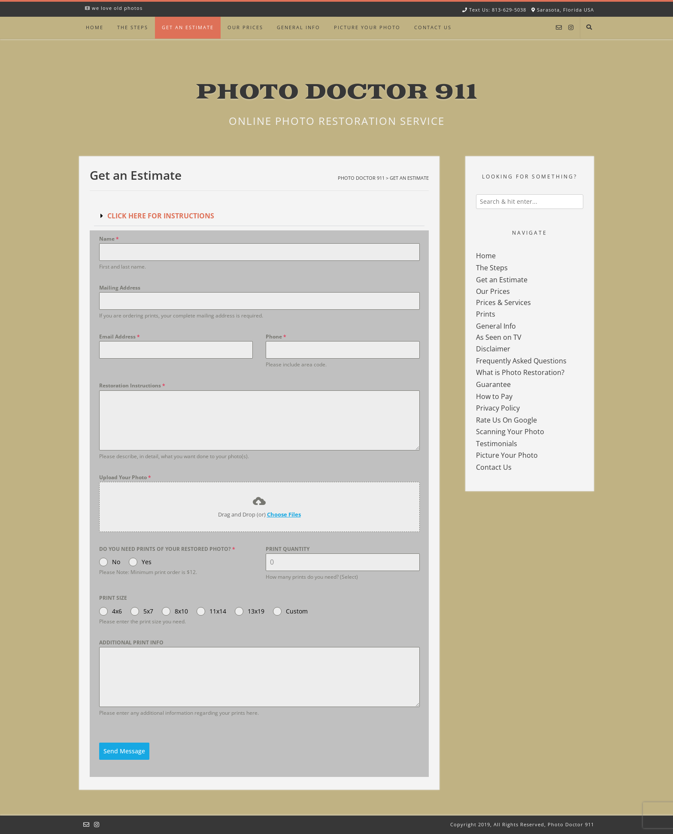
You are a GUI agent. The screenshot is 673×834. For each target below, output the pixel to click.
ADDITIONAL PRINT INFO (131, 642)
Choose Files (284, 514)
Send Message (124, 751)
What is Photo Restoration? (520, 372)
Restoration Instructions (132, 385)
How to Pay (494, 396)
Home (94, 27)
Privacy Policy (498, 408)
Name (109, 238)
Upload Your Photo (125, 477)
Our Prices (245, 27)
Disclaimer (493, 349)
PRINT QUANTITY (287, 549)
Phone (276, 336)
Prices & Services (503, 302)
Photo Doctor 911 (336, 92)
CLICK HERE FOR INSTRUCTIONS (160, 216)
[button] (259, 216)
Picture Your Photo (367, 27)
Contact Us (433, 27)
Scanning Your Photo (510, 431)
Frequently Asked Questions (521, 361)
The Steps (132, 27)
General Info (298, 27)
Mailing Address (119, 287)
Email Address (119, 336)
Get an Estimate (188, 27)
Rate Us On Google (506, 420)
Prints (485, 314)
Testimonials (496, 443)
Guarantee (493, 384)
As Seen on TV (498, 337)
